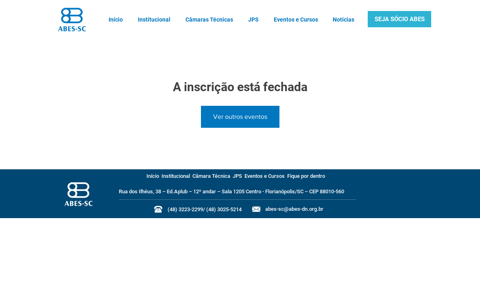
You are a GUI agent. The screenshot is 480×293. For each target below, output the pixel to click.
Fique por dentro (306, 176)
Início (152, 176)
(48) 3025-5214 (224, 209)
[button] (399, 19)
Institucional (175, 176)
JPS (237, 176)
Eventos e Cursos (264, 176)
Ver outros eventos (240, 116)
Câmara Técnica (211, 176)
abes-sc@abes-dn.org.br (294, 209)
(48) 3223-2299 (185, 209)
